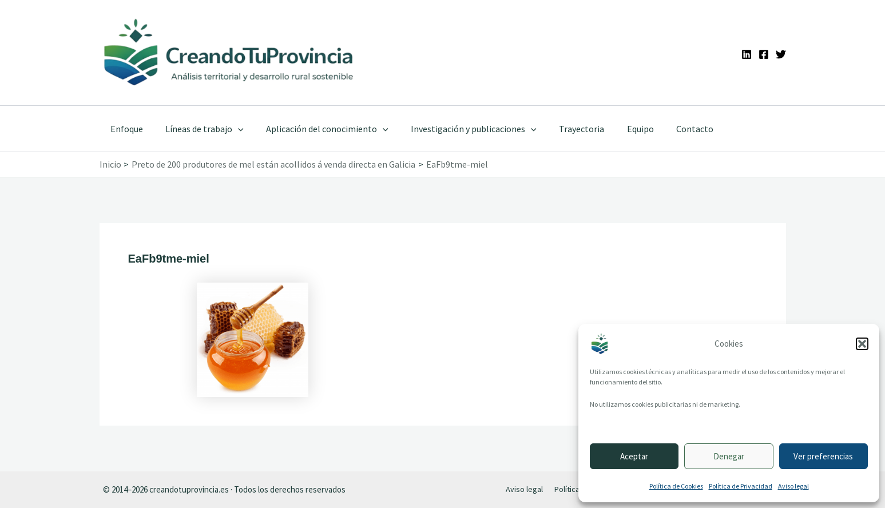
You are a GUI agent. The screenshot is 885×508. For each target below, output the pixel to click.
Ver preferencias (823, 456)
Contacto (667, 128)
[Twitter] (781, 54)
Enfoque (125, 128)
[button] (862, 344)
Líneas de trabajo (199, 129)
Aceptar (634, 456)
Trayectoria (562, 128)
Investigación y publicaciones (459, 129)
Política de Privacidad (740, 486)
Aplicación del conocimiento (317, 129)
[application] (232, 129)
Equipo (617, 128)
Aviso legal (793, 486)
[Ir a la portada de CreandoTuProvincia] (230, 52)
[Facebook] (764, 54)
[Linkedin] (746, 54)
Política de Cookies (676, 486)
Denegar (728, 456)
